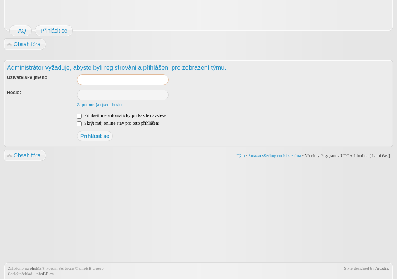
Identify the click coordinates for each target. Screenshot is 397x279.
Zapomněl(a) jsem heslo (99, 104)
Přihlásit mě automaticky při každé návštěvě (121, 115)
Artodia (381, 268)
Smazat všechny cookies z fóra (275, 155)
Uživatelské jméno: (28, 77)
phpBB (36, 268)
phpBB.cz (45, 273)
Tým (241, 155)
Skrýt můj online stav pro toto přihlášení (118, 123)
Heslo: (14, 92)
